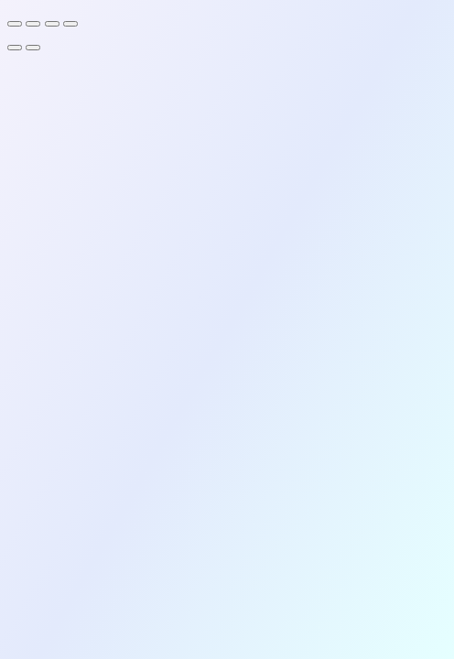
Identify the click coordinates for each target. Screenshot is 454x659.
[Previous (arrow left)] (14, 47)
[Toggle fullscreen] (33, 24)
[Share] (52, 24)
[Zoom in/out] (14, 24)
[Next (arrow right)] (33, 47)
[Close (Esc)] (70, 24)
